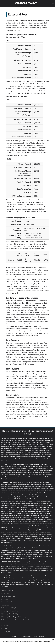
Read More (46, 641)
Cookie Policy (5, 626)
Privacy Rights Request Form (9, 611)
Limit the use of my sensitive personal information (15, 620)
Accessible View (6, 623)
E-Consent (4, 599)
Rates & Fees (5, 629)
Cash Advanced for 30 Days (16, 155)
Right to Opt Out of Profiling (9, 614)
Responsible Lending (7, 602)
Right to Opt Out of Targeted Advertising (13, 617)
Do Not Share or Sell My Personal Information (14, 608)
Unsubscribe (5, 605)
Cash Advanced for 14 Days (16, 96)
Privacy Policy (5, 593)
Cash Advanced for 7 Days (16, 37)
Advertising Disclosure (8, 632)
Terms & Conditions (7, 590)
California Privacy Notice (8, 596)
